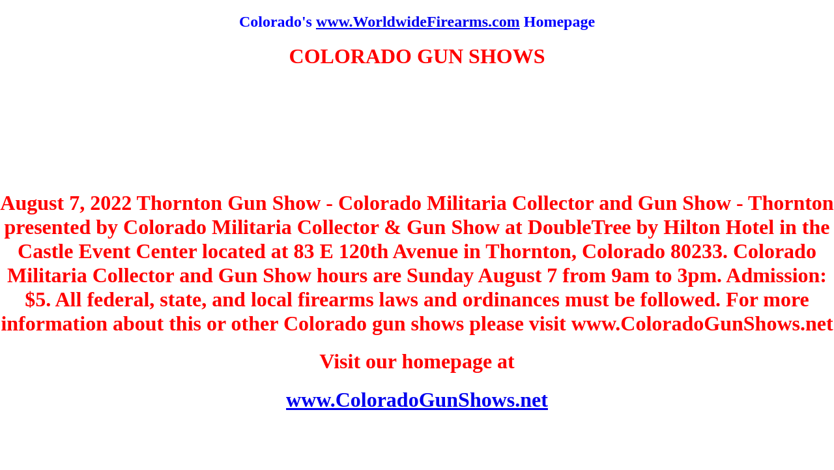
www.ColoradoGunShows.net (417, 399)
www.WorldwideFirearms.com (418, 21)
